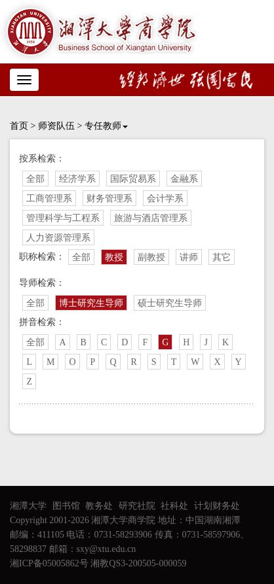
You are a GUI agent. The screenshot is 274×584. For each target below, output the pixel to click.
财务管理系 (109, 198)
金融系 (184, 179)
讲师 (189, 257)
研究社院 (137, 506)
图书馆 (66, 506)
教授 (114, 257)
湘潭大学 (28, 506)
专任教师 (106, 126)
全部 (35, 179)
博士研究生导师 (91, 303)
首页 (19, 126)
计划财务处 (217, 506)
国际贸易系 (133, 179)
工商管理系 (49, 198)
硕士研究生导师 (170, 303)
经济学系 (77, 179)
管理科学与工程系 (63, 218)
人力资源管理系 (58, 238)
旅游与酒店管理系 (150, 218)
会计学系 (165, 198)
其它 (221, 257)
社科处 (174, 506)
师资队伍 (56, 126)
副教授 (151, 257)
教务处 (99, 506)
